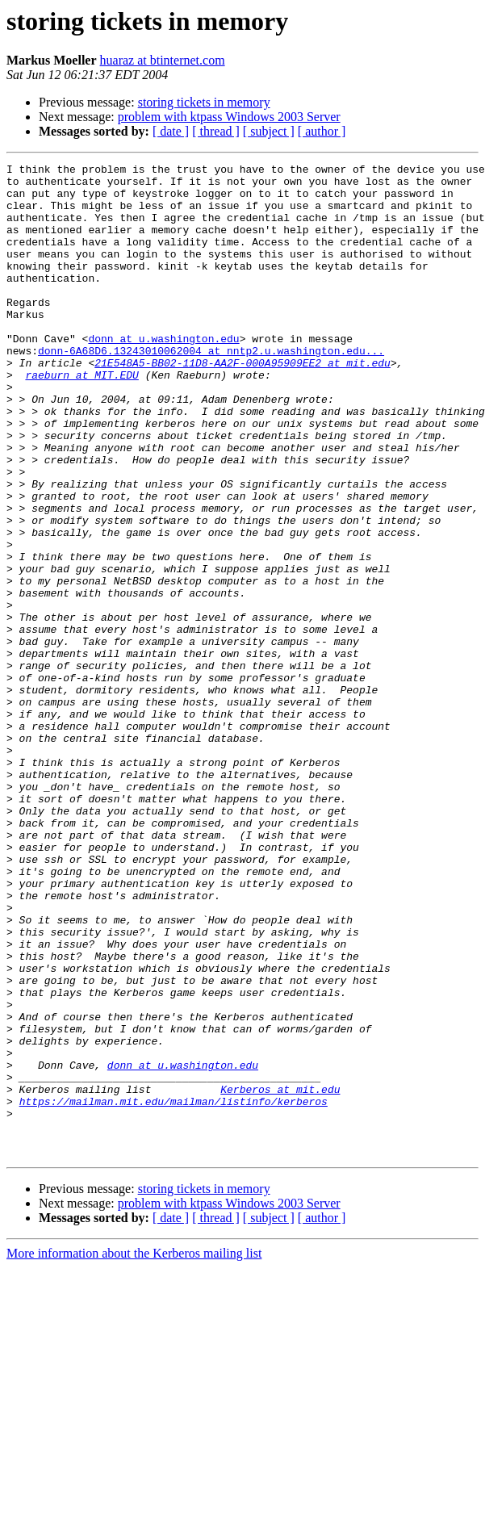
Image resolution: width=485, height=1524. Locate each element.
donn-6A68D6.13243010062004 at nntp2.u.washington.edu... (211, 389)
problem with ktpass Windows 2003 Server (229, 117)
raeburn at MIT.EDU (81, 418)
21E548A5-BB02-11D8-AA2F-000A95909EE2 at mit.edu (242, 403)
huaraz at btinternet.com (162, 60)
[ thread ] (216, 131)
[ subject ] (269, 131)
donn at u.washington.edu (163, 374)
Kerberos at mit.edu (280, 1275)
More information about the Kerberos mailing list (133, 1452)
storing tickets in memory (204, 102)
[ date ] (171, 131)
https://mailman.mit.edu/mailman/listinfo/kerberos (173, 1290)
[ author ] (322, 131)
